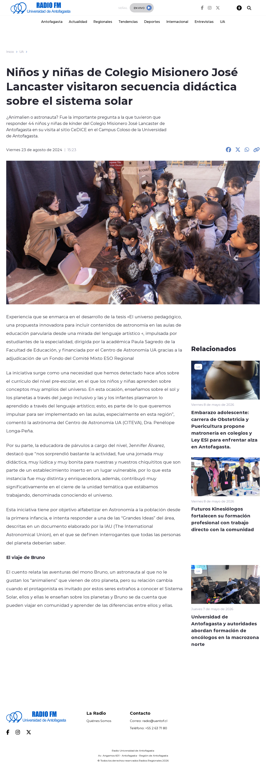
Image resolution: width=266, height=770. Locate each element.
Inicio (10, 51)
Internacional (177, 21)
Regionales (102, 21)
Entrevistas (204, 21)
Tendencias (128, 21)
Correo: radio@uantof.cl (148, 720)
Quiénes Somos (98, 720)
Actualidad (78, 21)
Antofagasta (52, 21)
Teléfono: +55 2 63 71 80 (148, 728)
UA (222, 21)
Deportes (152, 21)
